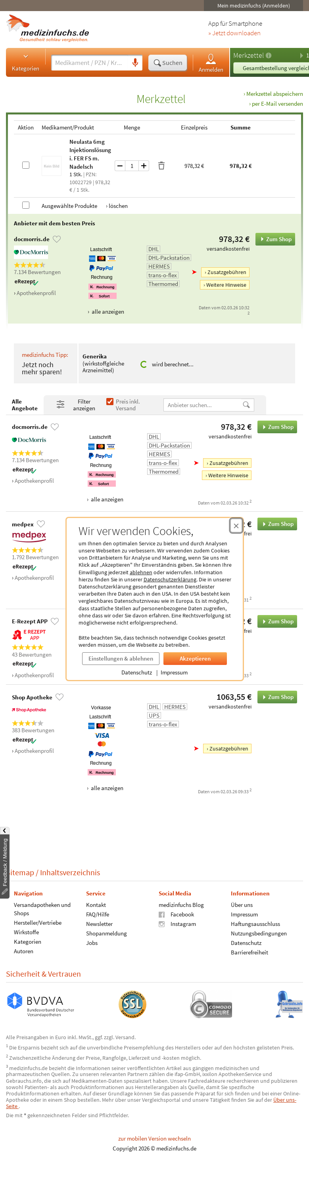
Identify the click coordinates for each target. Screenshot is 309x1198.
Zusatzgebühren (226, 272)
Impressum (174, 672)
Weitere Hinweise (226, 285)
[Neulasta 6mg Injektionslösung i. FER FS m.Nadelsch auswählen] (25, 165)
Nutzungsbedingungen (259, 933)
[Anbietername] (203, 405)
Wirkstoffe (26, 931)
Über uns (242, 904)
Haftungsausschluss (255, 923)
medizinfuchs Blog (181, 904)
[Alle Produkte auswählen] (25, 205)
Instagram (177, 923)
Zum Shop (273, 239)
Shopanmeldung (106, 933)
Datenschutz (136, 672)
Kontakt (96, 904)
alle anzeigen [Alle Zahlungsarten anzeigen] (107, 311)
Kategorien (25, 62)
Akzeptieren (195, 658)
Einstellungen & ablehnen (120, 658)
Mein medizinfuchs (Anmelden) (253, 5)
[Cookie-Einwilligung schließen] (236, 525)
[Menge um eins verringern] (120, 165)
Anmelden (211, 62)
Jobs (92, 942)
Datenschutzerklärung (170, 579)
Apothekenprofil (36, 293)
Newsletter (99, 923)
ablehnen (141, 572)
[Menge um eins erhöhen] (144, 165)
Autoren (23, 950)
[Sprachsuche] (135, 63)
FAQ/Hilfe (97, 914)
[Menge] (132, 165)
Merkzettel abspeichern (274, 93)
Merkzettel (248, 55)
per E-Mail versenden (277, 103)
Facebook (176, 914)
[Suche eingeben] (89, 62)
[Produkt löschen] (161, 166)
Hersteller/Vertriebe (37, 922)
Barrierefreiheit (249, 952)
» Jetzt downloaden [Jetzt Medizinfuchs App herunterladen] (234, 33)
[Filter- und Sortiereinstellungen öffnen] (78, 405)
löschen (118, 205)
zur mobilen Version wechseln (154, 1138)
